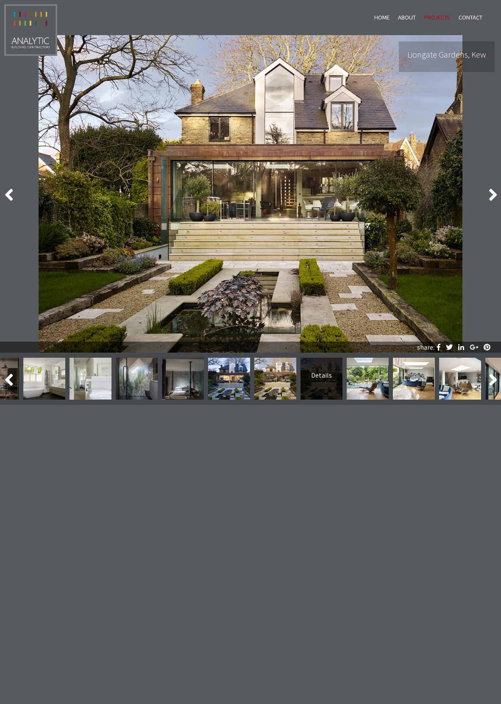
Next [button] (492, 193)
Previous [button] (8, 193)
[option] (250, 194)
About (407, 17)
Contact (470, 17)
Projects (437, 17)
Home (382, 17)
